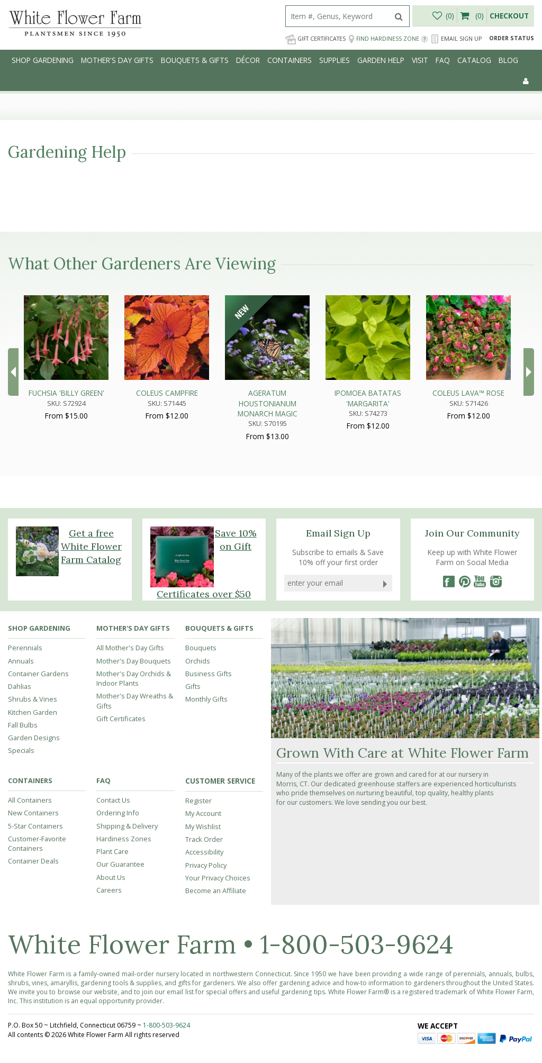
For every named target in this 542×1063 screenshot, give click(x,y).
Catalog (474, 60)
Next (528, 372)
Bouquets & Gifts (195, 60)
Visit (420, 60)
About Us (110, 877)
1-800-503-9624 (357, 944)
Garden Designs (34, 737)
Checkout (509, 16)
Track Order (204, 839)
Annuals (21, 661)
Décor (248, 60)
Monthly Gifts (206, 699)
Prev (13, 372)
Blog (508, 60)
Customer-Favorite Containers (37, 843)
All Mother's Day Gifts (130, 647)
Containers (289, 60)
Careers (109, 890)
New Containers (33, 812)
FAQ (443, 60)
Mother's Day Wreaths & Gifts (134, 700)
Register (198, 800)
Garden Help (380, 60)
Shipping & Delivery (127, 826)
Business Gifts (208, 673)
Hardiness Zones (123, 838)
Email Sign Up (456, 39)
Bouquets (200, 647)
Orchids (197, 661)
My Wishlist (203, 826)
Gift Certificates (315, 39)
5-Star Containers (35, 826)
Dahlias (19, 686)
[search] (337, 16)
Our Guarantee (120, 864)
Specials (21, 750)
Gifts (193, 686)
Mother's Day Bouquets (133, 661)
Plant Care (112, 851)
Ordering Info (117, 812)
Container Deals (33, 861)
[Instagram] (496, 581)
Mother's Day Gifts (117, 60)
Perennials (25, 647)
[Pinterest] (464, 581)
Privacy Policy (206, 865)
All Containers (30, 800)
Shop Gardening (43, 60)
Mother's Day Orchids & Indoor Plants (133, 678)
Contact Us (113, 800)
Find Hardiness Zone (388, 39)
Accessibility (204, 852)
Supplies (334, 60)
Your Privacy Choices (217, 878)
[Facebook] (448, 581)
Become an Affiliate (215, 890)
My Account (203, 813)
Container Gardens (38, 673)
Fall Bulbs (23, 725)
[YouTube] (480, 581)
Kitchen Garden (32, 712)
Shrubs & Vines (32, 699)
